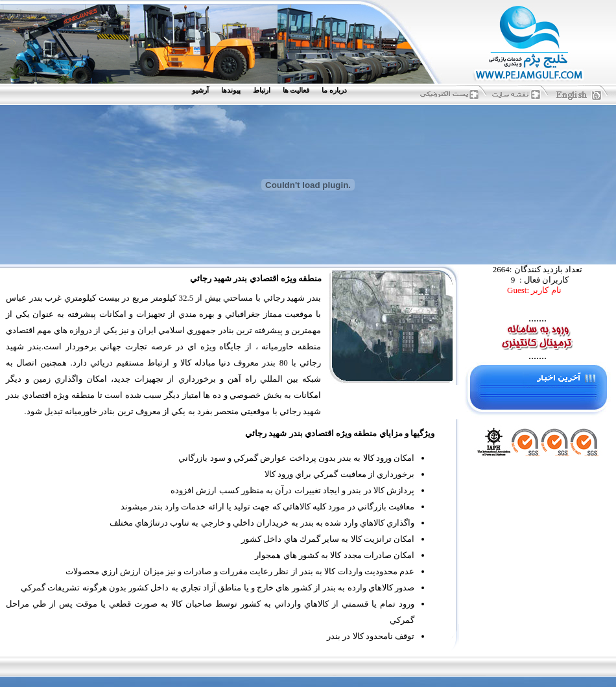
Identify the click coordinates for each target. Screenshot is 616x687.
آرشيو (200, 90)
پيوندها (231, 90)
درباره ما (334, 90)
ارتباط (261, 90)
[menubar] (272, 90)
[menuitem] (337, 90)
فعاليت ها (296, 90)
